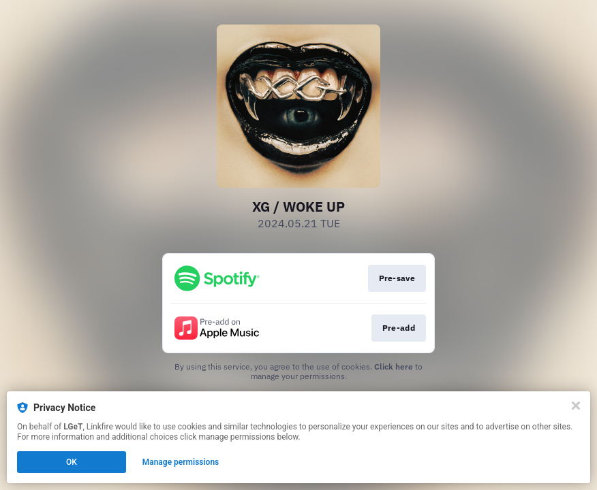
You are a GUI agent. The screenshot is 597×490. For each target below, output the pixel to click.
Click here (393, 366)
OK (71, 462)
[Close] (576, 405)
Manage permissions (180, 462)
